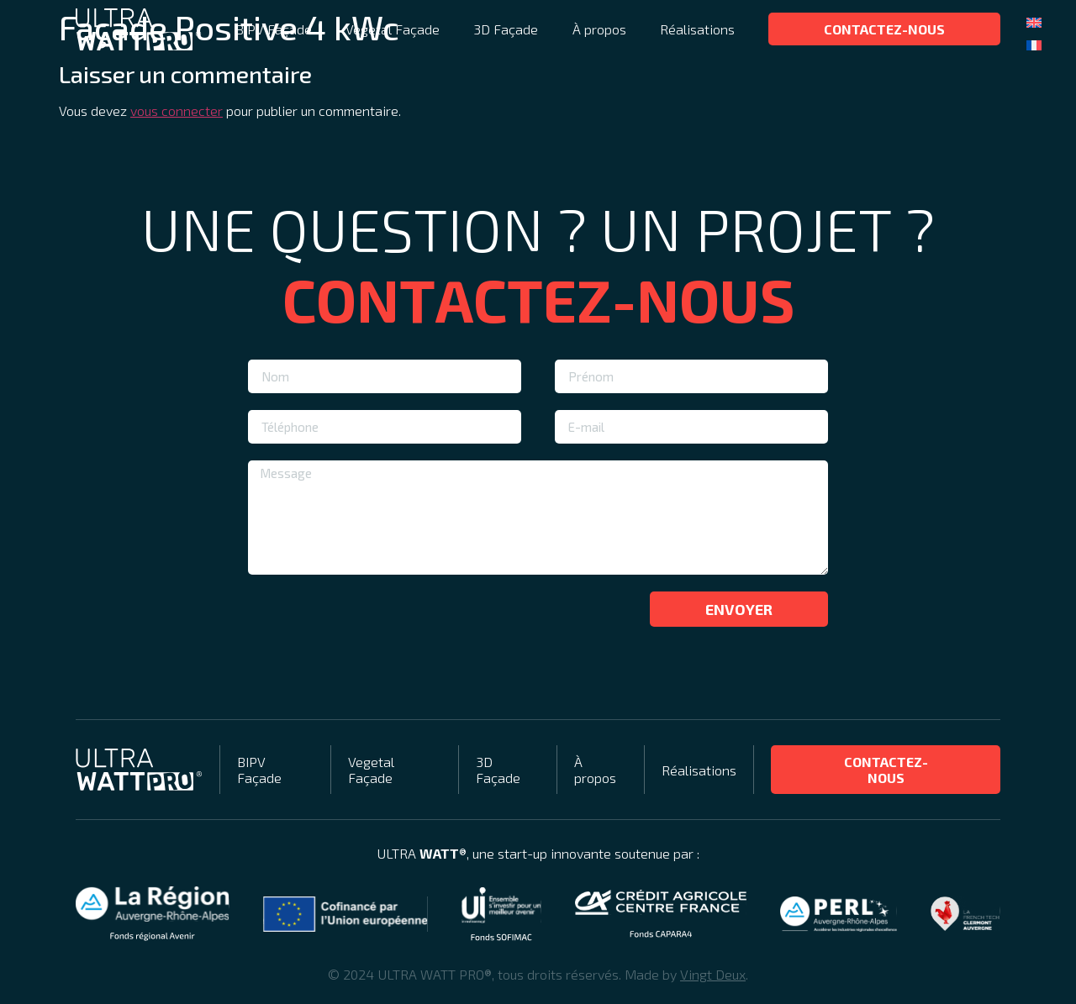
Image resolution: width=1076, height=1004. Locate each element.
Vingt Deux (713, 974)
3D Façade (505, 29)
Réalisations (697, 29)
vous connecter (176, 110)
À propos (599, 29)
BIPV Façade (273, 29)
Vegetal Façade (392, 29)
